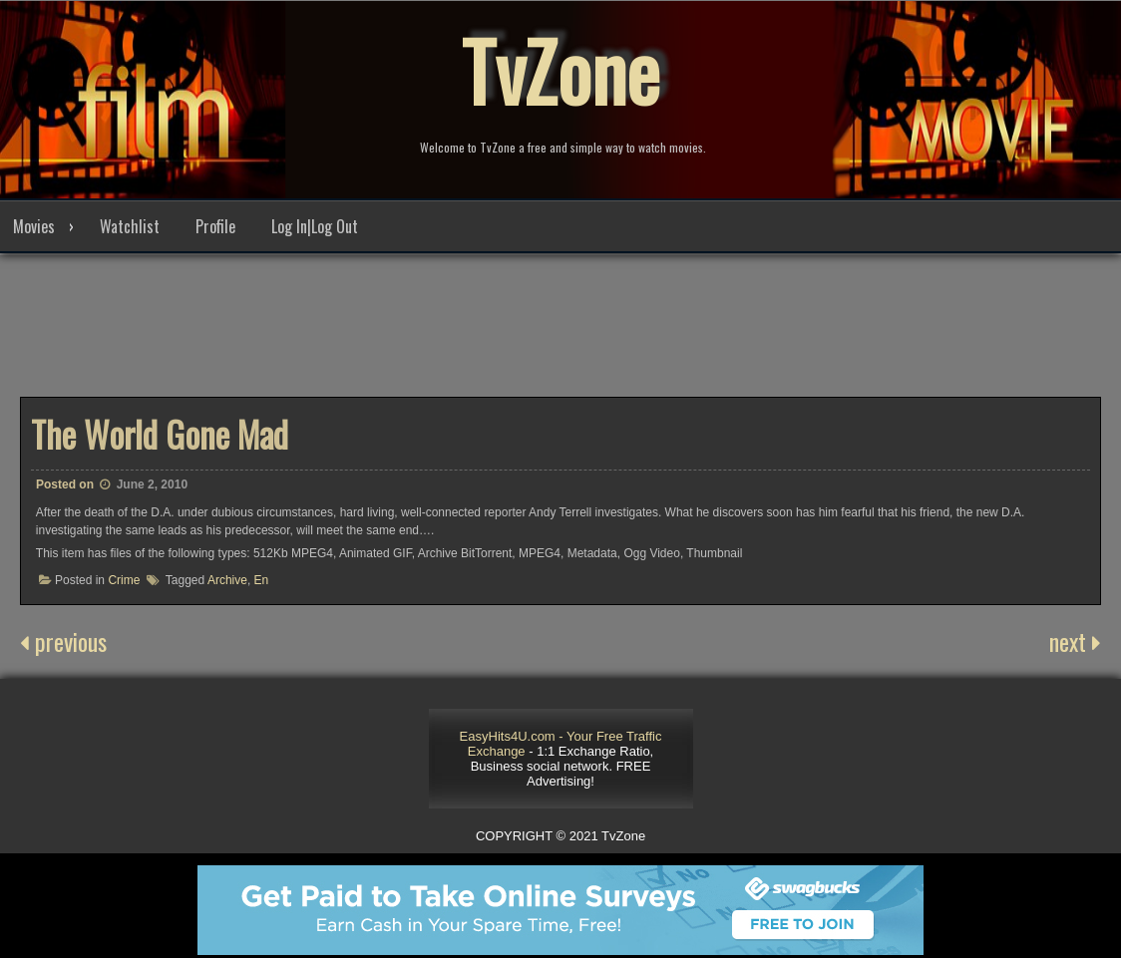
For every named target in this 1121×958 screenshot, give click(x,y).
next (1075, 641)
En (261, 580)
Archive (227, 580)
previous (63, 641)
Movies (34, 226)
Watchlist (130, 226)
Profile (215, 226)
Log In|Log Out (314, 226)
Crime (124, 580)
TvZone (560, 70)
